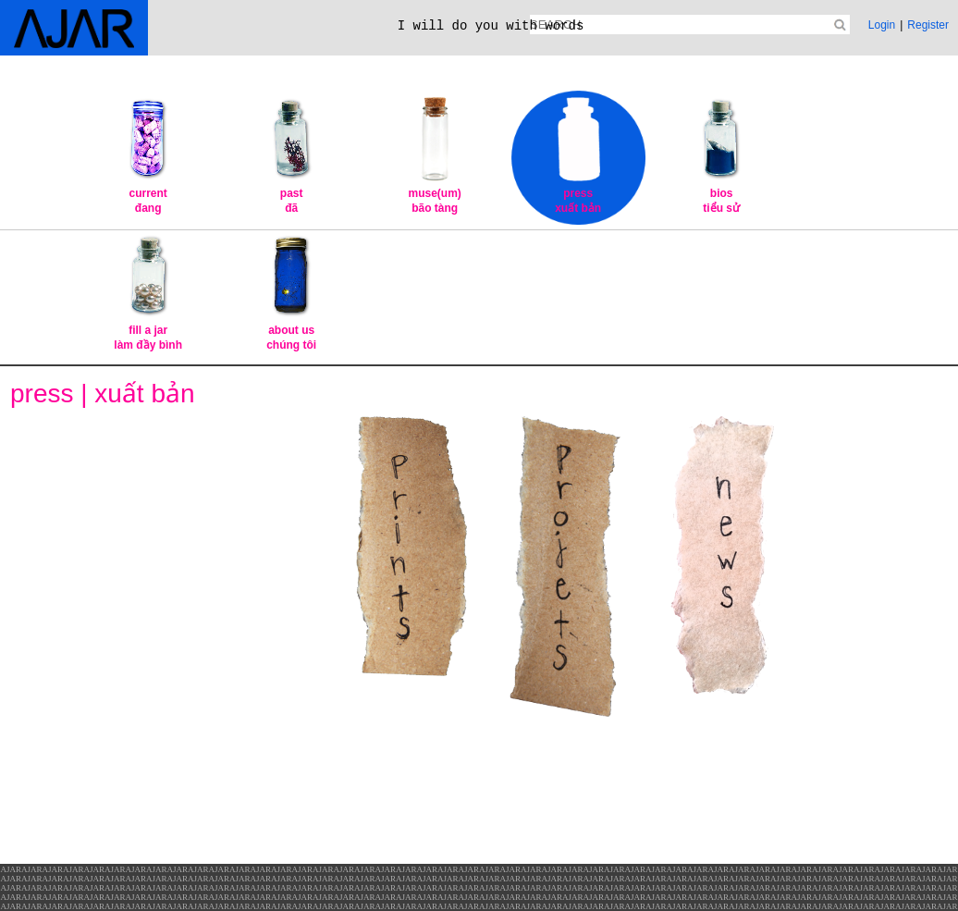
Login (881, 24)
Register (928, 24)
